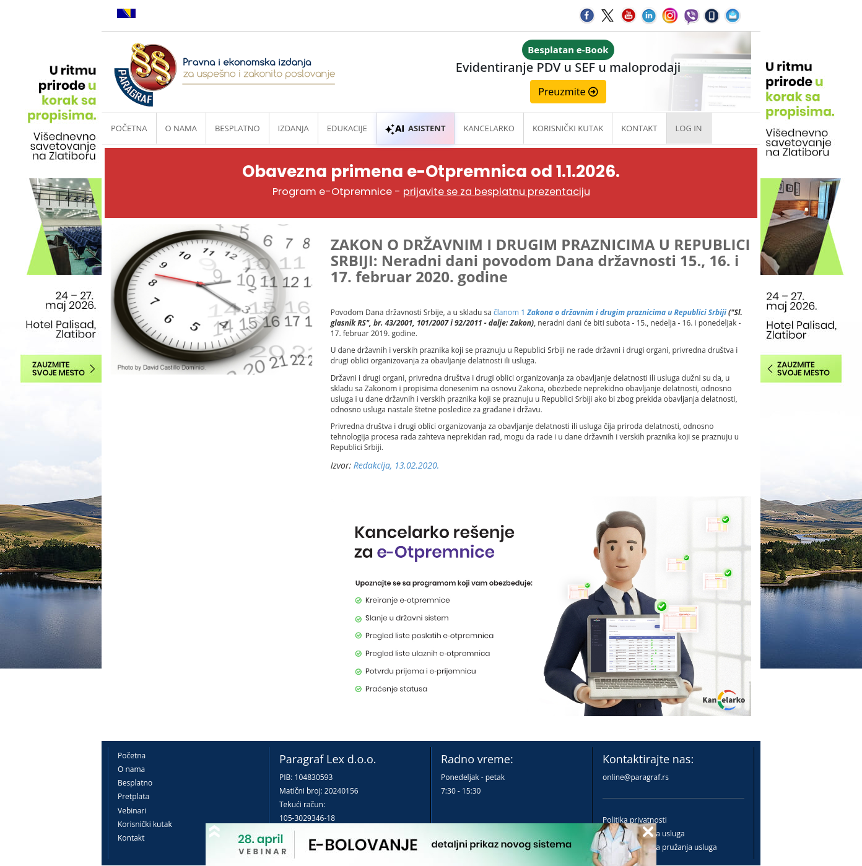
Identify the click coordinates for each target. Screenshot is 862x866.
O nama (181, 128)
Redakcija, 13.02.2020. (397, 465)
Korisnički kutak (145, 824)
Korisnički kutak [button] (568, 128)
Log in (689, 128)
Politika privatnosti (635, 820)
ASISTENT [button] (415, 128)
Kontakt (131, 838)
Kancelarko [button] (488, 128)
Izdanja (293, 128)
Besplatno (237, 128)
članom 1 (610, 312)
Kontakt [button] (639, 128)
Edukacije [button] (347, 128)
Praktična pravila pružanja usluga (660, 847)
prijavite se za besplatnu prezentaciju (496, 191)
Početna (129, 128)
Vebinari (132, 810)
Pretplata (133, 796)
